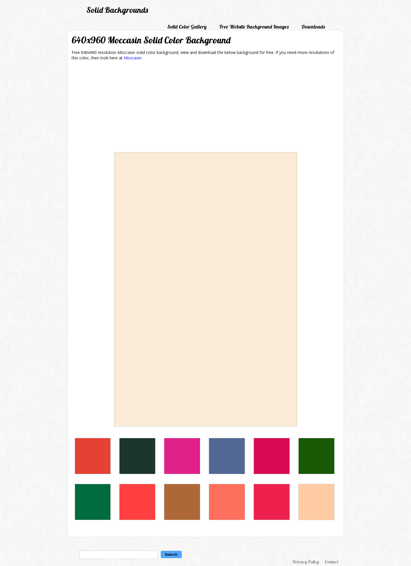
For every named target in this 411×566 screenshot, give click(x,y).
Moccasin (132, 57)
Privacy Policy (305, 562)
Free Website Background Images (254, 26)
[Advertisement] (206, 107)
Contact (331, 562)
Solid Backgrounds (117, 10)
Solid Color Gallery (186, 26)
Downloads (313, 26)
